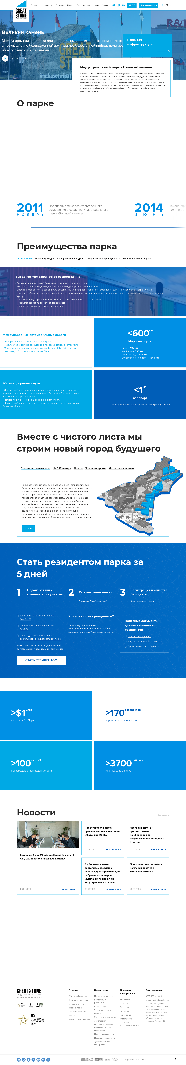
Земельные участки (103, 1021)
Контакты (106, 5)
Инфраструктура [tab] (44, 258)
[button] (162, 5)
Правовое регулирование (88, 5)
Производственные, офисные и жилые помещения (103, 1027)
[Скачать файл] (145, 641)
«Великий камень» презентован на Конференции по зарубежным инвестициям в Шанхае (147, 835)
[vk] (43, 1060)
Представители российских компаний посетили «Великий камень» (147, 868)
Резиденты (60, 5)
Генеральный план (76, 1004)
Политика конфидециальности (129, 1024)
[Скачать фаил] (40, 617)
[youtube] (38, 1060)
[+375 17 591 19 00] (154, 996)
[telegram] (113, 5)
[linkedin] (19, 1060)
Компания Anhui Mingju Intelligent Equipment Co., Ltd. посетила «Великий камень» (47, 857)
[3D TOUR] (28, 528)
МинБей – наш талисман (79, 1019)
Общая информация (77, 996)
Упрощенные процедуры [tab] (70, 258)
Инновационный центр (104, 1034)
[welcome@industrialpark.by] (158, 1000)
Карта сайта (125, 1015)
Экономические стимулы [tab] (137, 258)
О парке (35, 5)
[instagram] (123, 5)
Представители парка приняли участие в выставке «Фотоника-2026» (102, 831)
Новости (71, 5)
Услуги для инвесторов (105, 1017)
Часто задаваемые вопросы (103, 1011)
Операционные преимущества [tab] (103, 258)
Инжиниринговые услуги (105, 1038)
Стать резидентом (149, 5)
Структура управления (78, 1000)
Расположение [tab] (24, 258)
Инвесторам (48, 5)
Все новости (163, 815)
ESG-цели (73, 1015)
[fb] (28, 1060)
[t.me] (48, 1060)
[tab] (35, 468)
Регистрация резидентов (100, 1001)
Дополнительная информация (102, 1043)
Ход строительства (77, 1011)
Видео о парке (75, 1008)
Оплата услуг (126, 1019)
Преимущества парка (104, 996)
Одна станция (100, 1006)
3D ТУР (132, 5)
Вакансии (124, 1007)
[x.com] (33, 1060)
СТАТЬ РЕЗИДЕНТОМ (41, 660)
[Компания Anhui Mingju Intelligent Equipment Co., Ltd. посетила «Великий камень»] (48, 834)
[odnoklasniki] (24, 1060)
